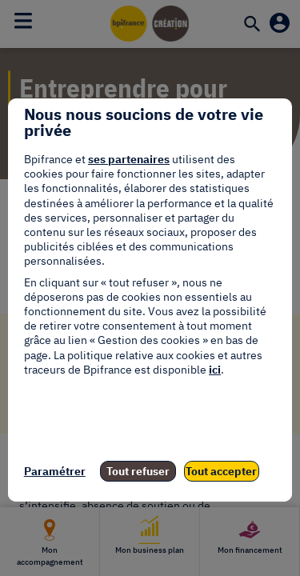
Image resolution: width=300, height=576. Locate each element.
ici (215, 369)
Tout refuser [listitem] (138, 471)
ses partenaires (129, 159)
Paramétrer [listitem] (55, 471)
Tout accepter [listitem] (221, 471)
